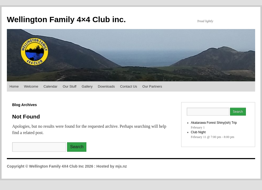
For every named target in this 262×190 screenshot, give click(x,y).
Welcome (31, 86)
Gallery (87, 86)
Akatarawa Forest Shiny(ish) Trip (214, 123)
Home (14, 86)
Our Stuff (69, 86)
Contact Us (128, 86)
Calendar (51, 86)
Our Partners (152, 86)
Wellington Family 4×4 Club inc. (66, 19)
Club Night (198, 132)
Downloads (106, 86)
